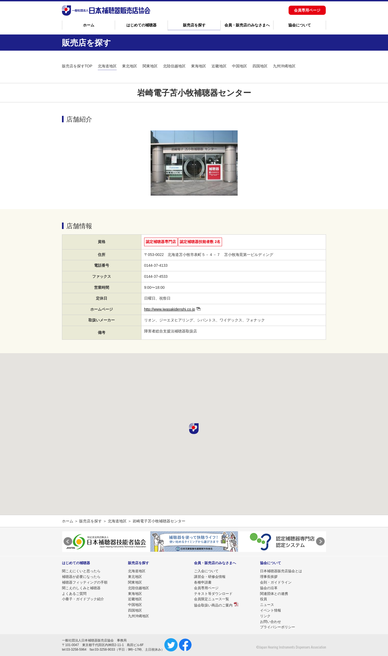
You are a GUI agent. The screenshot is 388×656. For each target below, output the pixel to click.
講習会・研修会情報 (210, 576)
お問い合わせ (270, 621)
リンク (265, 616)
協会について (299, 25)
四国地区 (260, 66)
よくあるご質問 (74, 593)
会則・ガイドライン (276, 582)
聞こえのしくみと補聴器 (81, 588)
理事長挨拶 (269, 576)
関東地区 (150, 66)
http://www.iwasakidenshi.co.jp (169, 309)
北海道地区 (107, 66)
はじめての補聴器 (141, 25)
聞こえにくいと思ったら (81, 571)
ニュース (267, 604)
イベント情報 (270, 610)
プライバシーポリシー (277, 627)
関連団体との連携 (274, 593)
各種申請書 (203, 582)
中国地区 (239, 66)
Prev (68, 541)
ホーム (88, 25)
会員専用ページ (307, 10)
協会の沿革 (269, 588)
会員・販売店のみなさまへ (247, 25)
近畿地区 (219, 66)
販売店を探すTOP (77, 66)
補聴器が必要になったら (81, 576)
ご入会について (206, 571)
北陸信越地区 (174, 66)
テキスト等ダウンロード (213, 593)
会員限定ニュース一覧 (211, 599)
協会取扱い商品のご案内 (213, 605)
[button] (194, 428)
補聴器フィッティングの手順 (85, 582)
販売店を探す (194, 25)
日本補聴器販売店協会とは (281, 571)
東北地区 (129, 66)
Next (320, 541)
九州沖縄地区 (284, 66)
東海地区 (198, 66)
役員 (263, 599)
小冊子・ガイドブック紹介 (83, 599)
